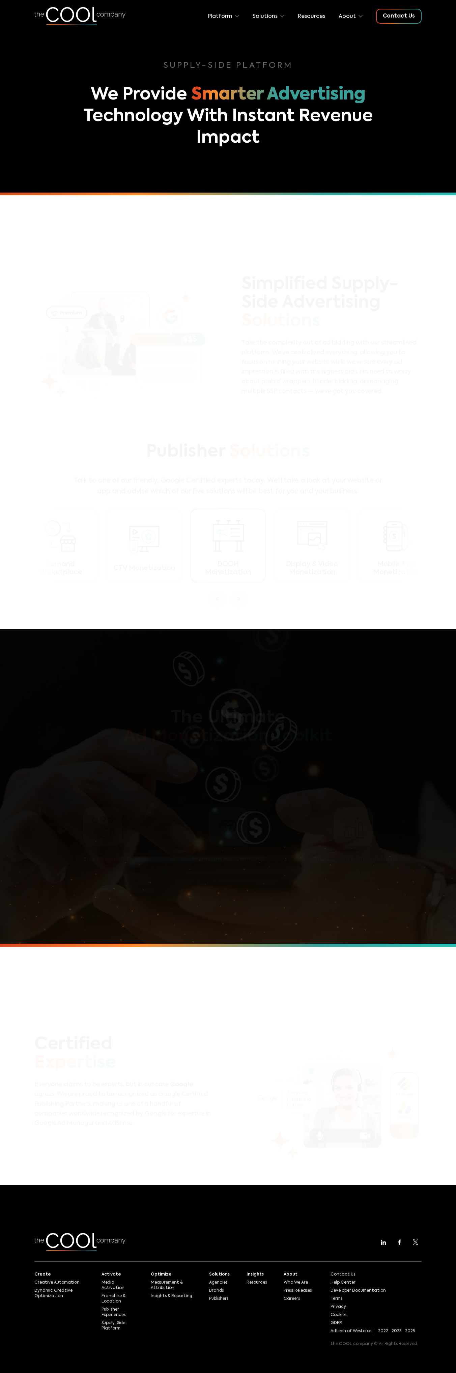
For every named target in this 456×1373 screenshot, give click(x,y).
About (290, 1274)
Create (42, 1274)
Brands (216, 1291)
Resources (311, 16)
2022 (383, 1331)
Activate (111, 1274)
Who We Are (296, 1283)
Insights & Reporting (171, 1296)
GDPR (336, 1323)
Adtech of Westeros (351, 1331)
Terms (336, 1299)
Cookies (338, 1315)
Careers (292, 1299)
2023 (397, 1331)
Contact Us (343, 1274)
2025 (410, 1331)
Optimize (161, 1274)
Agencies (218, 1283)
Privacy (338, 1307)
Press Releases (298, 1291)
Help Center (343, 1283)
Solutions (219, 1274)
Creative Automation (57, 1283)
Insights (255, 1274)
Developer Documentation (358, 1291)
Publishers (218, 1299)
